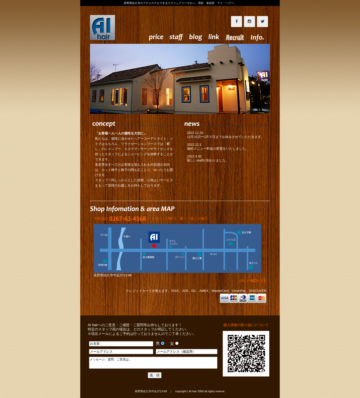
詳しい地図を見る (248, 280)
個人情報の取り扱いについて (246, 325)
